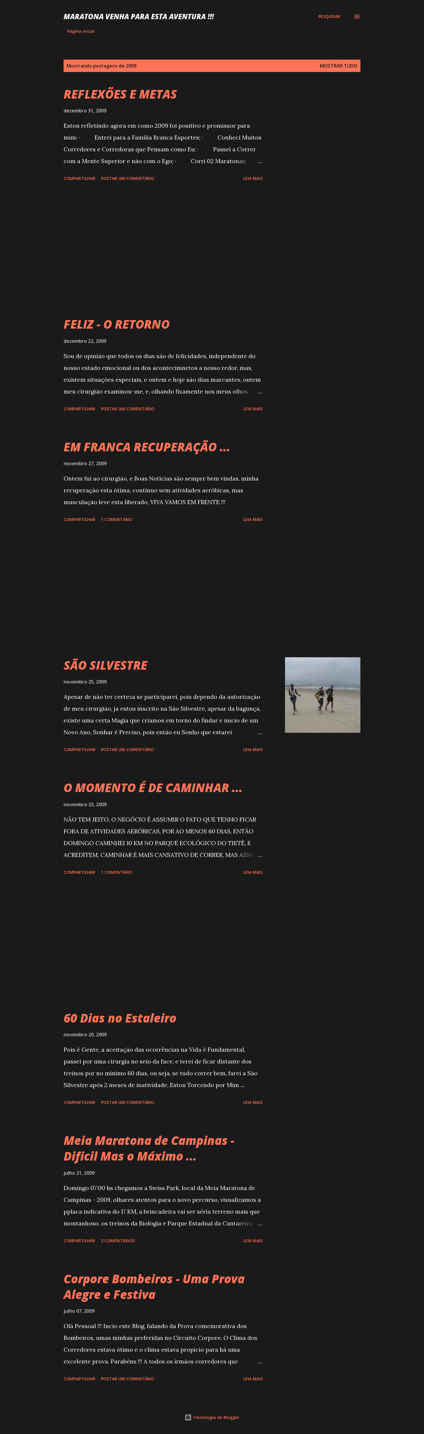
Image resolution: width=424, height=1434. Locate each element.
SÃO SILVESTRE (105, 665)
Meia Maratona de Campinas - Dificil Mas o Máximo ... (149, 1148)
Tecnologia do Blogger (212, 1417)
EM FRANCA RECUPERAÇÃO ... (147, 447)
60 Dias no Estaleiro (120, 1018)
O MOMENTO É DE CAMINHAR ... (153, 787)
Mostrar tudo (338, 66)
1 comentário (116, 519)
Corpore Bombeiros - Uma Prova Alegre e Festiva (154, 1286)
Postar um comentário (127, 178)
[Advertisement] (163, 250)
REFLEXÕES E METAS (120, 94)
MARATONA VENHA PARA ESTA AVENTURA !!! (139, 16)
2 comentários (118, 1240)
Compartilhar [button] (79, 178)
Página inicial (81, 31)
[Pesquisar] (329, 16)
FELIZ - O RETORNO (117, 324)
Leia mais (253, 178)
